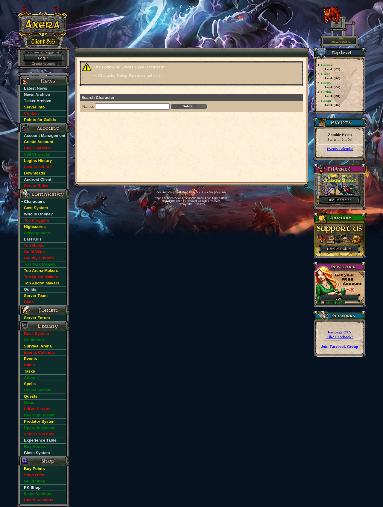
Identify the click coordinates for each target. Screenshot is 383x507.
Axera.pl (191, 201)
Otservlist (181, 192)
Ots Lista (221, 192)
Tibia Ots (194, 192)
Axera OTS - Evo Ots (191, 204)
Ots (170, 192)
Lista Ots (207, 192)
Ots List (161, 192)
